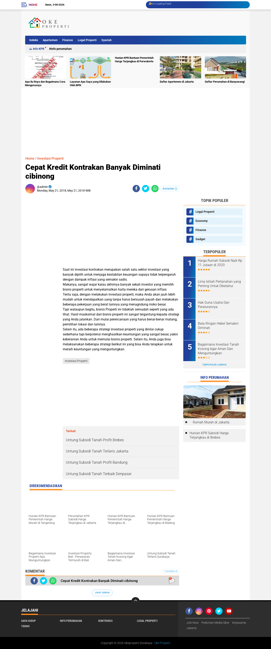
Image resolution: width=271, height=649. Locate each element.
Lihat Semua (102, 592)
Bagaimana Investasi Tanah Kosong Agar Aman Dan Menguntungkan (218, 348)
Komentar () (170, 188)
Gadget (200, 239)
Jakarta (191, 628)
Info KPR (38, 48)
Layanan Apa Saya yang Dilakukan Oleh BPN (90, 83)
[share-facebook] (136, 188)
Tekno (25, 626)
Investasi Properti (50, 158)
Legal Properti (87, 40)
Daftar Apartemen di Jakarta (177, 81)
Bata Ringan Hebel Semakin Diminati (218, 325)
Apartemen (50, 40)
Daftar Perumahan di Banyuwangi (225, 81)
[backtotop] (135, 601)
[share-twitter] (145, 188)
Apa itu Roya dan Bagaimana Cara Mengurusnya (45, 83)
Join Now (192, 622)
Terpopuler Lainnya (214, 364)
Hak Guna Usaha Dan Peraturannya (213, 305)
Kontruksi (105, 620)
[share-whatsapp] (155, 188)
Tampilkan (171, 571)
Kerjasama (239, 622)
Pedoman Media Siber (215, 622)
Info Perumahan (61, 48)
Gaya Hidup (28, 620)
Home (33, 5)
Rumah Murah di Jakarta (211, 422)
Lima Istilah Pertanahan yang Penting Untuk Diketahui (219, 284)
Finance (67, 40)
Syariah (106, 40)
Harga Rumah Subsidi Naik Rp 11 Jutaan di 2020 (220, 263)
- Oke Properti (161, 643)
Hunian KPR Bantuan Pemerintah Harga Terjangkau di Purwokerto (134, 59)
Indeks (33, 40)
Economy (202, 220)
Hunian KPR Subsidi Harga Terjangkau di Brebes (209, 435)
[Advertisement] (169, 22)
